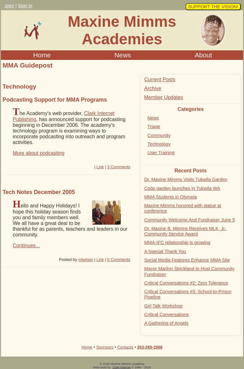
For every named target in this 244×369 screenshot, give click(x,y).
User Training (161, 152)
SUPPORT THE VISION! (213, 6)
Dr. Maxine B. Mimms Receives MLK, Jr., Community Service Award (185, 231)
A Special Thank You (165, 251)
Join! (9, 5)
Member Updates (163, 97)
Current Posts (159, 79)
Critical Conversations (166, 314)
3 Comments (118, 166)
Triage (153, 126)
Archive (152, 88)
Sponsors (104, 347)
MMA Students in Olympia (170, 196)
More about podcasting (38, 153)
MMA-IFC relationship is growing (177, 242)
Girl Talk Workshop (163, 305)
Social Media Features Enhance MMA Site (187, 260)
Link (100, 166)
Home (42, 55)
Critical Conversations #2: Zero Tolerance (186, 283)
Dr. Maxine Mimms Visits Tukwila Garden (185, 179)
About (203, 55)
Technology (159, 144)
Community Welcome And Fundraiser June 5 (189, 219)
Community (159, 135)
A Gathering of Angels (166, 323)
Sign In (25, 5)
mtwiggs (85, 259)
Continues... (26, 245)
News (122, 55)
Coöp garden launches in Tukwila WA (182, 188)
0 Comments (118, 259)
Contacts (125, 347)
